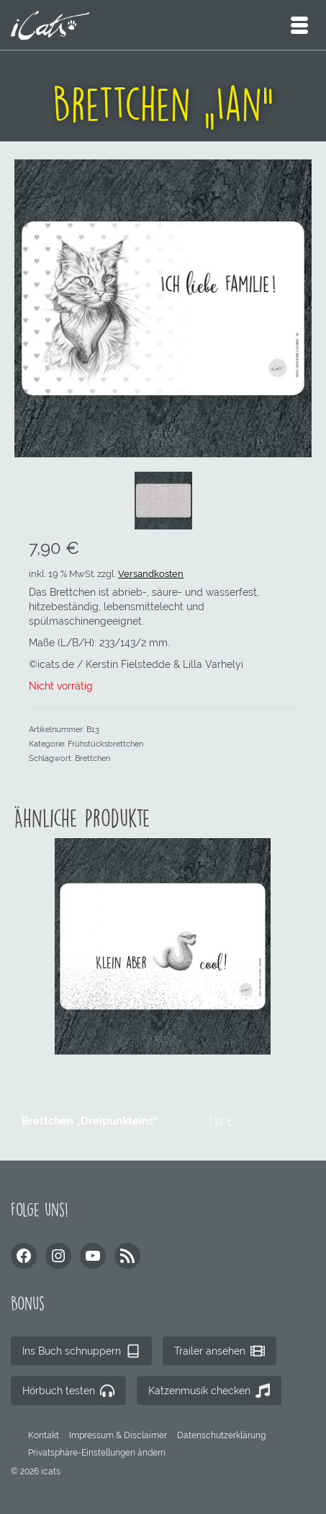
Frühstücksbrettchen (105, 744)
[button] (96, 1452)
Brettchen (92, 758)
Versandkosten (151, 573)
